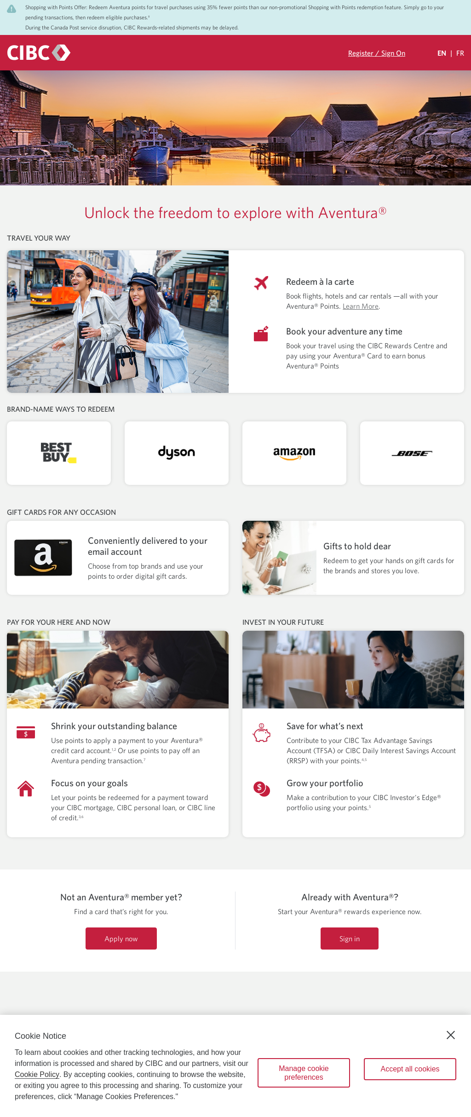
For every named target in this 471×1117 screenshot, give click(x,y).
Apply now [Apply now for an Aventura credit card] (121, 938)
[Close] (450, 1035)
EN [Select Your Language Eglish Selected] (441, 53)
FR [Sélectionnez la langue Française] (460, 53)
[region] (235, 1066)
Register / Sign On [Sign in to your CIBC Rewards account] (376, 53)
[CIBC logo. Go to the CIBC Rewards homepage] (39, 52)
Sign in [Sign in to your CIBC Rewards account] (349, 938)
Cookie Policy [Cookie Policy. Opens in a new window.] (37, 1074)
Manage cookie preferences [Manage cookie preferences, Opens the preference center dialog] (304, 1073)
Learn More (361, 306)
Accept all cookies (409, 1069)
